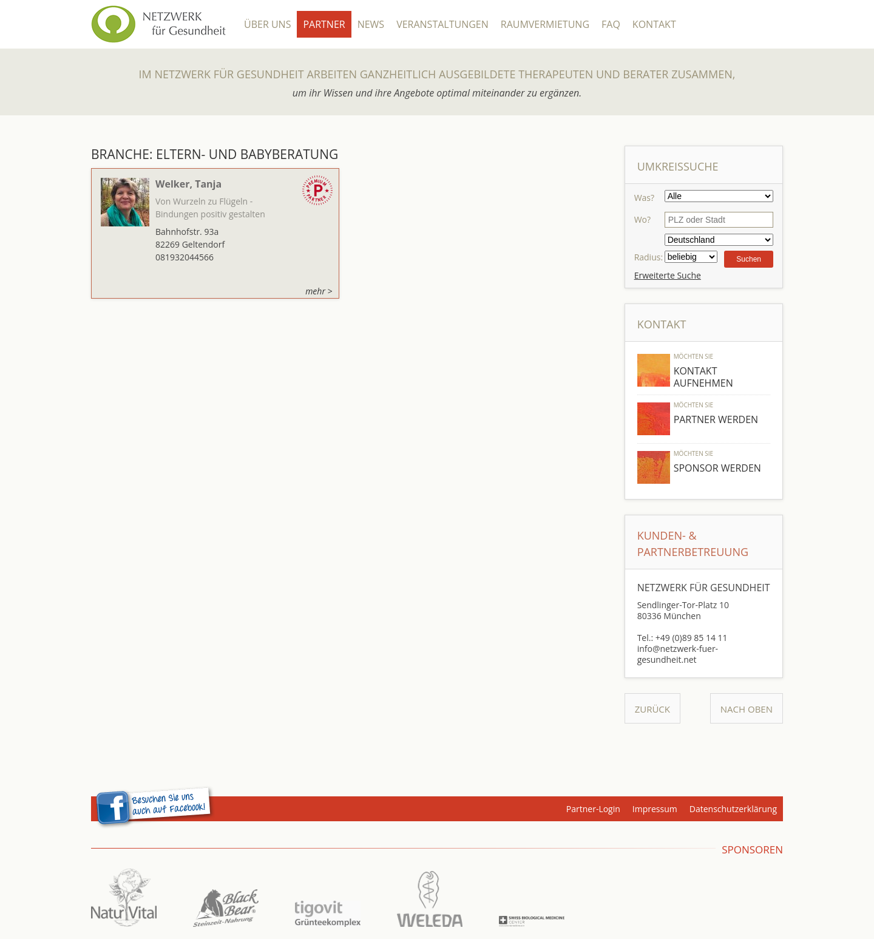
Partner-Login (593, 809)
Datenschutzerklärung (733, 809)
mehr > (318, 291)
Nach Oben (746, 709)
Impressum (654, 809)
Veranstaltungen (442, 24)
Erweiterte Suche (667, 275)
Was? (644, 197)
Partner (324, 24)
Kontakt (654, 24)
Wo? (642, 219)
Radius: (648, 257)
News (370, 24)
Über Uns (267, 24)
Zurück (652, 709)
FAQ (610, 24)
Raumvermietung (545, 24)
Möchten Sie (693, 356)
